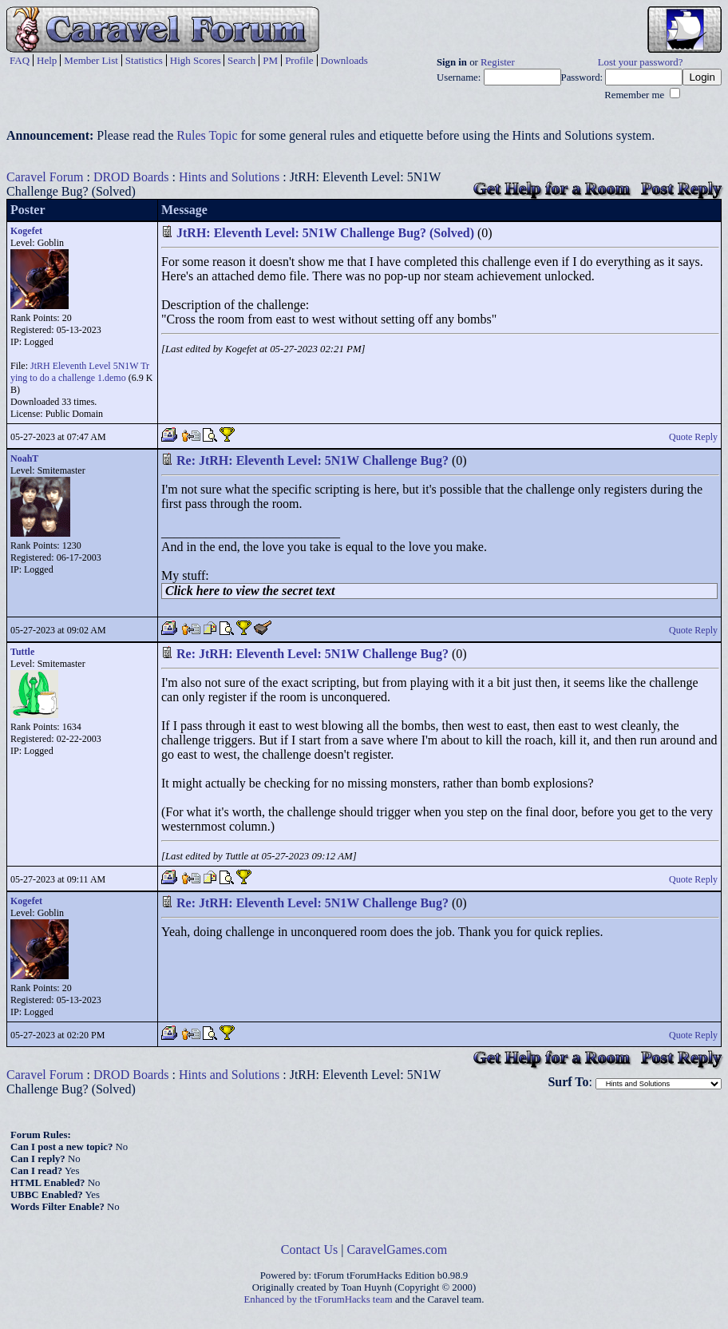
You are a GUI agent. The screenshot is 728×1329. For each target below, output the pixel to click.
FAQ (20, 60)
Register (498, 62)
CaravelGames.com (397, 1249)
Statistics (144, 60)
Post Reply (681, 188)
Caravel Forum (44, 177)
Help (47, 60)
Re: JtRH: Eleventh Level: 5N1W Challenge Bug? (312, 460)
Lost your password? (640, 62)
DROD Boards (131, 177)
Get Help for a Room (551, 188)
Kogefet (26, 230)
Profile (299, 60)
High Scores (195, 60)
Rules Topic (206, 135)
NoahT (24, 458)
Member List (91, 60)
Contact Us (309, 1249)
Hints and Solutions (229, 177)
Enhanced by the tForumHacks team (318, 1299)
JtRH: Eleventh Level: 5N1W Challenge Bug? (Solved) (325, 233)
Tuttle (22, 651)
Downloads (344, 60)
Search (241, 60)
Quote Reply (693, 436)
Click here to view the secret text (249, 590)
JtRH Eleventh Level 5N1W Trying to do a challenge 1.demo (79, 371)
